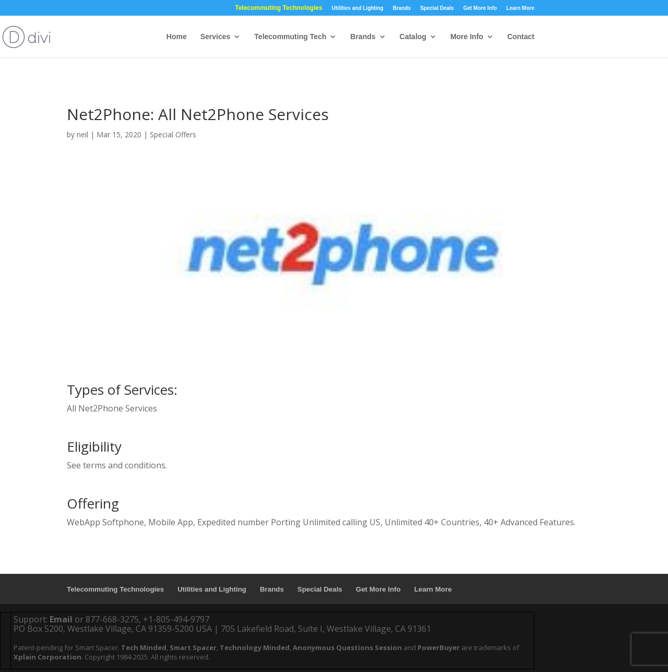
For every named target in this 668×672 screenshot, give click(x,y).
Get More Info (480, 8)
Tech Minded (143, 647)
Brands (402, 8)
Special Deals (437, 8)
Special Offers (173, 134)
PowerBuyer (439, 647)
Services (215, 37)
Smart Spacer (193, 647)
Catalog (413, 37)
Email (61, 619)
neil (82, 134)
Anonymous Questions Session (347, 647)
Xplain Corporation (47, 657)
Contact (520, 37)
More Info (466, 37)
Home (176, 37)
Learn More (520, 8)
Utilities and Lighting (358, 8)
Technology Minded (255, 647)
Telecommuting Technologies (279, 8)
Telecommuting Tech (290, 37)
